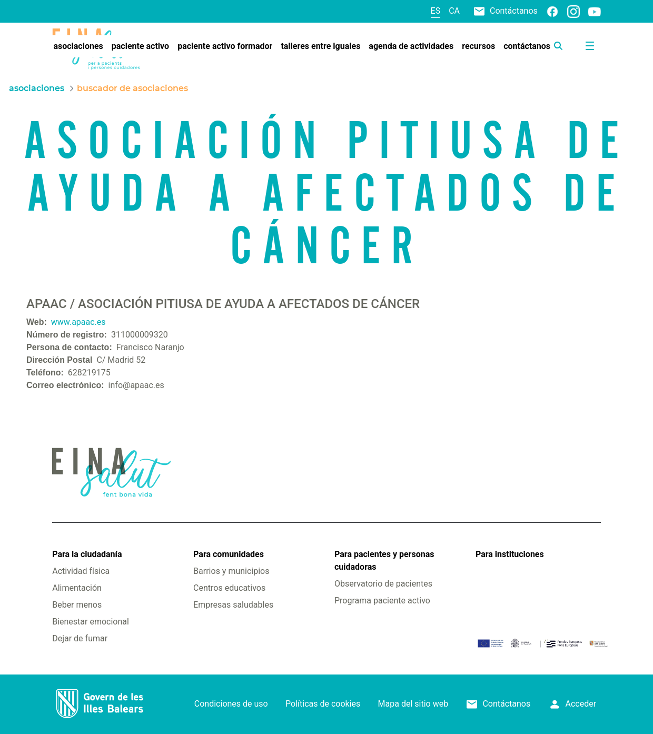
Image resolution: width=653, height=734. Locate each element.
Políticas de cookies (322, 704)
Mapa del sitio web (413, 704)
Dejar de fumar (79, 638)
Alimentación (77, 588)
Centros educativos (229, 588)
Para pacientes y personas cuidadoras (384, 560)
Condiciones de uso (231, 704)
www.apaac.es (78, 322)
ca (454, 11)
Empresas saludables (233, 605)
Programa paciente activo (382, 601)
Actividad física (81, 571)
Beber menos (77, 605)
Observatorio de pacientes (383, 584)
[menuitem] (78, 46)
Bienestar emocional (90, 622)
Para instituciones (510, 554)
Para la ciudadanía (87, 554)
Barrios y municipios (231, 571)
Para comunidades (228, 554)
